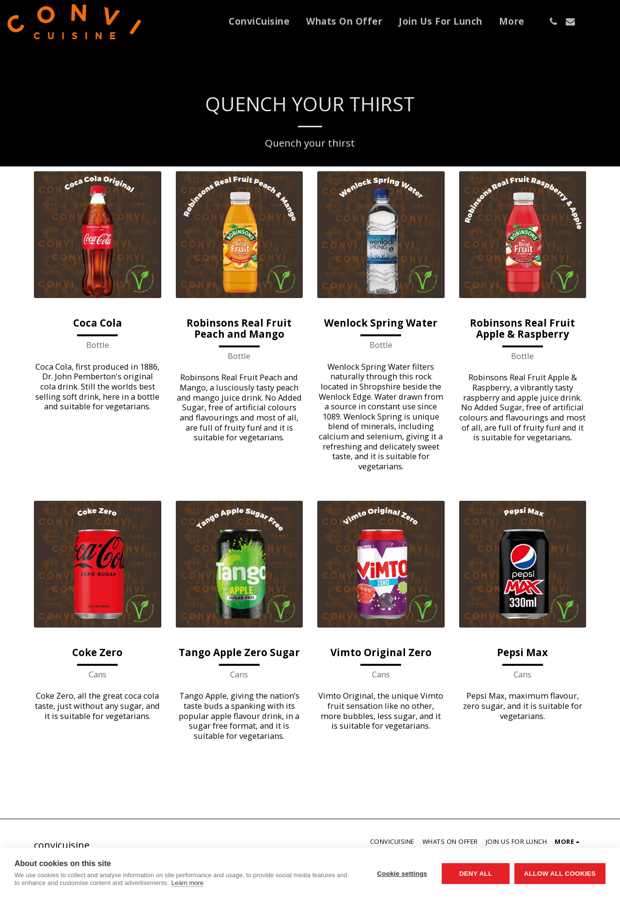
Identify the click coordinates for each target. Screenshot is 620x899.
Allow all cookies (560, 873)
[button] (553, 21)
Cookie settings (402, 873)
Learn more (187, 882)
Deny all (475, 873)
